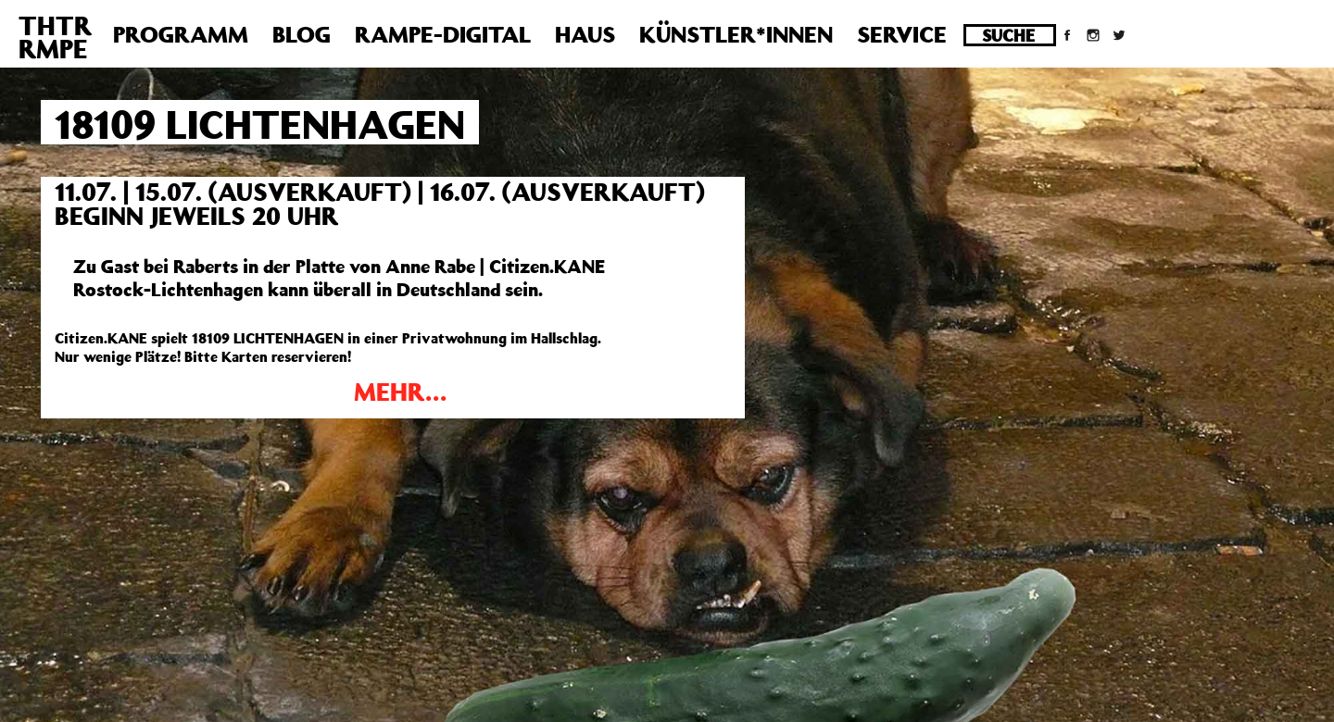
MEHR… (400, 391)
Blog (301, 34)
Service (902, 34)
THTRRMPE (55, 37)
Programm (180, 34)
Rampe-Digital (443, 34)
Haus (585, 34)
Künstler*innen (736, 34)
